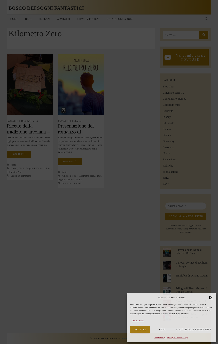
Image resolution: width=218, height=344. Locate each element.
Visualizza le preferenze (193, 329)
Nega (162, 329)
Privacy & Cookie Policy (177, 337)
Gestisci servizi (138, 320)
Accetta (140, 329)
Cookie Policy (159, 337)
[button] (211, 297)
